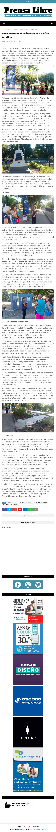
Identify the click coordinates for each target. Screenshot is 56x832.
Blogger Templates (41, 829)
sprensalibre (6, 41)
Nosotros (27, 826)
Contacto (36, 826)
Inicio (3, 29)
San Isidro (6, 504)
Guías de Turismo (12, 502)
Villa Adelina (9, 29)
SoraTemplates (20, 829)
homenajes (29, 502)
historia (22, 502)
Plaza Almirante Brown (40, 502)
